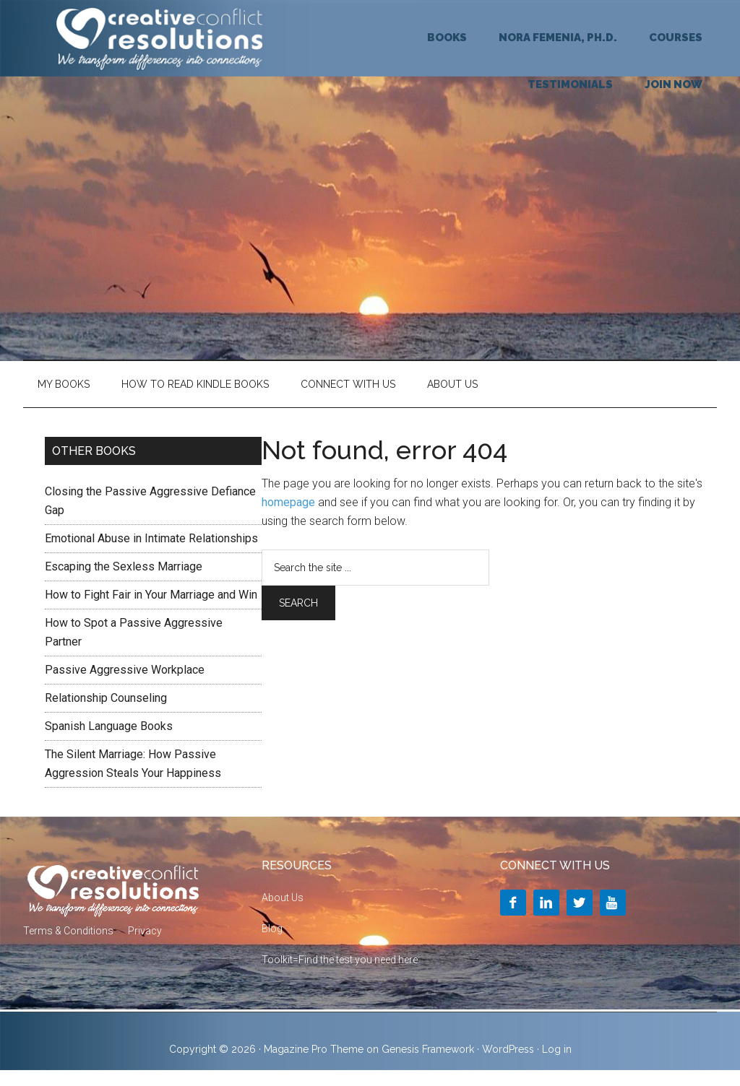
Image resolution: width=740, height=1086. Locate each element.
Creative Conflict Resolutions (160, 38)
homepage (288, 502)
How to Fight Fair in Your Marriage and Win (151, 594)
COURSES (675, 37)
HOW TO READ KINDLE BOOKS (195, 384)
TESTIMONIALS (570, 84)
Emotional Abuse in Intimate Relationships (151, 538)
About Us (452, 384)
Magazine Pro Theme (313, 1049)
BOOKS (447, 37)
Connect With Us (348, 384)
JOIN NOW (673, 84)
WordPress (508, 1049)
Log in (557, 1049)
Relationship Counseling (106, 698)
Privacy (145, 931)
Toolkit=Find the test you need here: (341, 959)
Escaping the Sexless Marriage (123, 566)
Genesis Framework (428, 1049)
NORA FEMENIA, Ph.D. (558, 37)
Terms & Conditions (68, 931)
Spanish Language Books (109, 726)
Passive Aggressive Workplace (125, 670)
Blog (272, 928)
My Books (64, 384)
